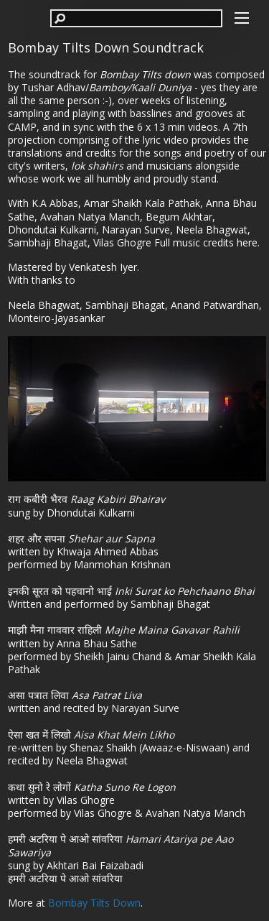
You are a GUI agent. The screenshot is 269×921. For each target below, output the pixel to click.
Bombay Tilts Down (94, 903)
